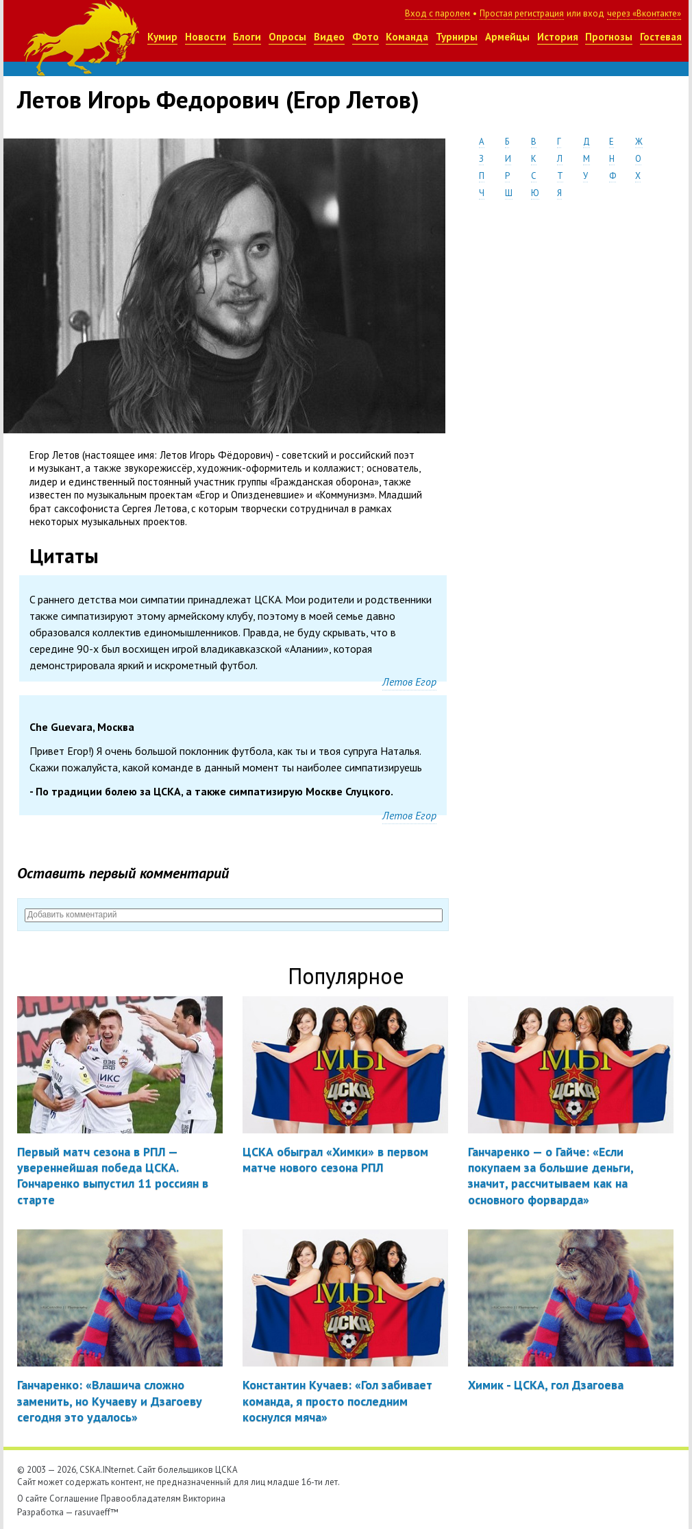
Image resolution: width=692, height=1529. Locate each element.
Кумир (162, 36)
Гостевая (661, 36)
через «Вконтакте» (644, 13)
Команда (407, 36)
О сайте (32, 1498)
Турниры (457, 36)
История (557, 36)
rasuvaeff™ (97, 1512)
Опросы (287, 36)
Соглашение (74, 1498)
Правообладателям (141, 1498)
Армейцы (507, 36)
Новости (205, 36)
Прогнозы (608, 36)
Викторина (204, 1498)
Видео (329, 36)
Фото (365, 36)
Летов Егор (409, 681)
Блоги (247, 36)
